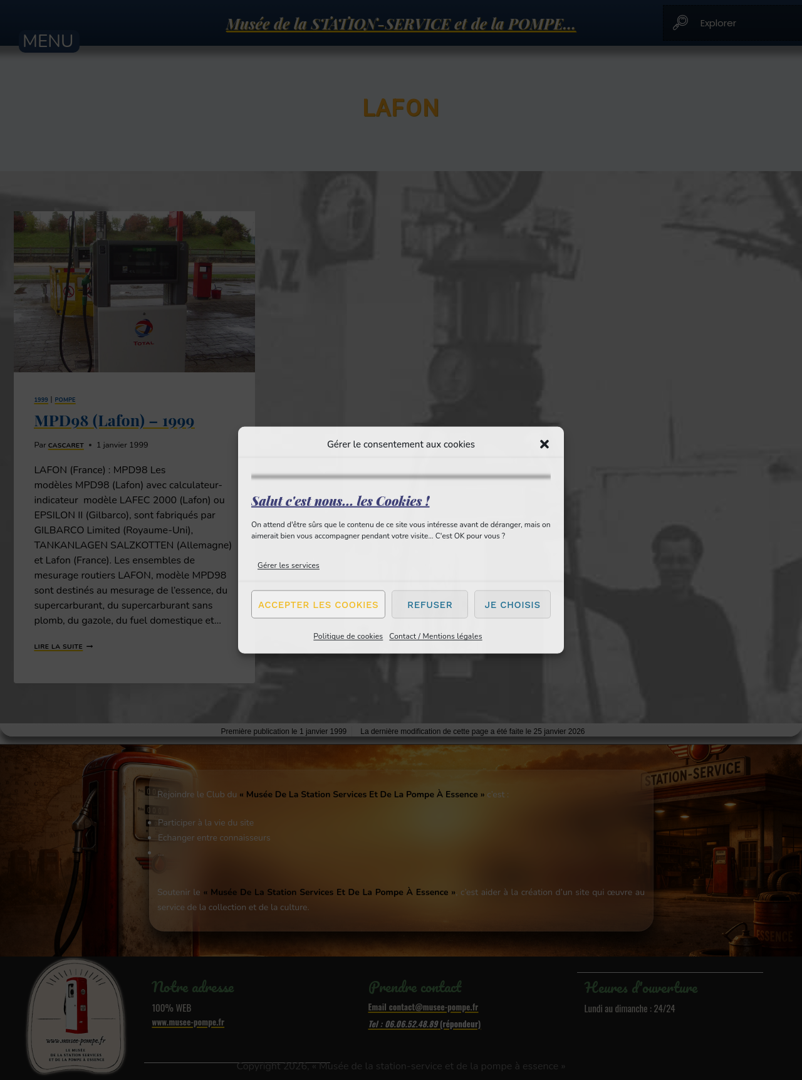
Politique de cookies (348, 636)
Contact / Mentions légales (435, 636)
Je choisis (513, 604)
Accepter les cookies (318, 604)
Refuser (429, 604)
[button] (544, 444)
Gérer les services (289, 565)
